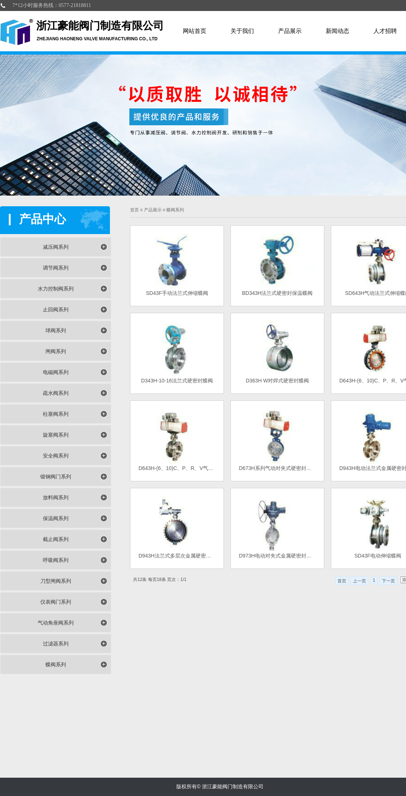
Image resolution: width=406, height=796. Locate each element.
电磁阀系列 (56, 372)
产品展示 (290, 31)
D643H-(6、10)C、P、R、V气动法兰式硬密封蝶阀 (177, 468)
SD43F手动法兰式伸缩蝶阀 (177, 293)
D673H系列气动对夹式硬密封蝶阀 (277, 468)
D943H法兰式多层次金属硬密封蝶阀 (177, 556)
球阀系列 (55, 330)
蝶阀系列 (55, 664)
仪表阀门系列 (55, 602)
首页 (341, 581)
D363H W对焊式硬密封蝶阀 (277, 381)
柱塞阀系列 (56, 414)
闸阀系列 (55, 351)
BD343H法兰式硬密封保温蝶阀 (277, 293)
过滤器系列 (56, 644)
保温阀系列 (56, 518)
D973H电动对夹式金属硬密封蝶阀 (277, 556)
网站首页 (194, 31)
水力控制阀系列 (56, 289)
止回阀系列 (56, 309)
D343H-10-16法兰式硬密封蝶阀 (177, 381)
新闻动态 (337, 31)
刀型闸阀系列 (55, 581)
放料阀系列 (56, 497)
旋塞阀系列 (56, 435)
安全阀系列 (56, 456)
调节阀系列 (56, 268)
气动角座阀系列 (56, 623)
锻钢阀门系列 (55, 477)
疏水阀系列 (56, 393)
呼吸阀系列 (56, 560)
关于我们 (242, 31)
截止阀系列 (56, 539)
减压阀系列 (56, 247)
